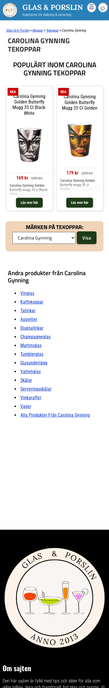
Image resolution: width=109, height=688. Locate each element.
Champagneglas (35, 337)
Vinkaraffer (30, 397)
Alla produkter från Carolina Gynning (55, 415)
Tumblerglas (31, 354)
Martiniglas (31, 345)
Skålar (26, 380)
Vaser (25, 406)
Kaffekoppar (31, 302)
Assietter (28, 319)
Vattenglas (30, 371)
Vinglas (27, 293)
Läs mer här (29, 202)
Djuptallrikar (31, 328)
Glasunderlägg (33, 363)
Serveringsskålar (35, 389)
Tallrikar (27, 310)
